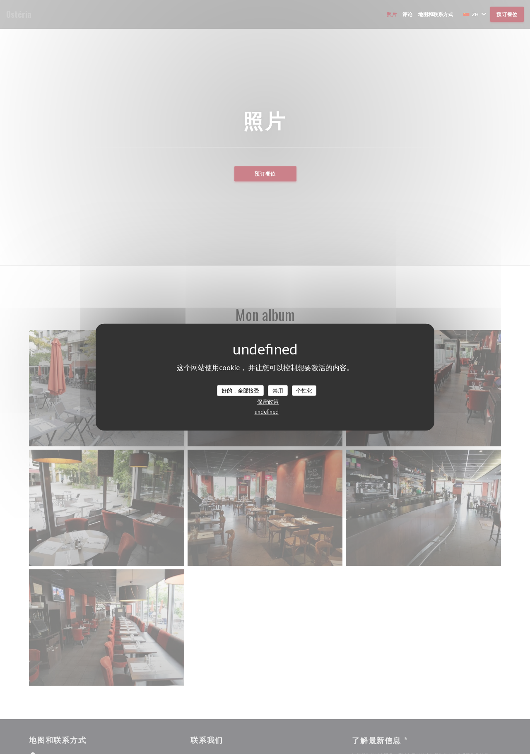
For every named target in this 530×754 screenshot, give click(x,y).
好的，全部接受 (240, 390)
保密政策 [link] (268, 401)
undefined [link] (267, 411)
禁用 (277, 390)
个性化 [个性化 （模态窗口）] (304, 390)
